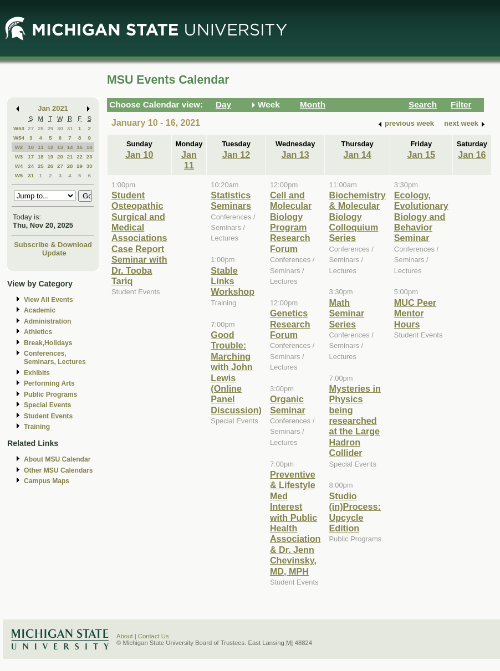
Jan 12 (236, 155)
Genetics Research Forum (290, 324)
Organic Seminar (287, 404)
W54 (18, 138)
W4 (19, 166)
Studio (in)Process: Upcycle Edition (354, 512)
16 (89, 147)
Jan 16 (472, 155)
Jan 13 (295, 155)
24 (31, 166)
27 (31, 128)
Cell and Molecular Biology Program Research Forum (291, 222)
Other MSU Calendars (58, 470)
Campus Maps (46, 481)
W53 (18, 128)
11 (41, 147)
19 (50, 156)
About (124, 636)
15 (79, 147)
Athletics (38, 332)
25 (41, 166)
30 (60, 128)
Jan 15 (421, 155)
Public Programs (50, 394)
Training (37, 427)
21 (70, 156)
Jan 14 (357, 155)
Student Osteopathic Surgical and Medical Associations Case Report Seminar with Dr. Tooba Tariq (139, 238)
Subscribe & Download (53, 244)
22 (79, 156)
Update (54, 253)
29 (50, 128)
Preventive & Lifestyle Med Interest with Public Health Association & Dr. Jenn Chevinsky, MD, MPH (295, 522)
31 (70, 128)
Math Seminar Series (346, 313)
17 (31, 156)
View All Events (48, 300)
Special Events (47, 405)
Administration (47, 321)
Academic (39, 310)
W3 (19, 156)
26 (50, 166)
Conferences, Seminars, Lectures (55, 358)
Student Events (48, 416)
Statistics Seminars (231, 200)
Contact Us (153, 636)
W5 (19, 175)
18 (41, 156)
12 (50, 147)
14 (70, 147)
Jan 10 (139, 155)
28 (41, 128)
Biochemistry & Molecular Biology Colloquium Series (357, 216)
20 (60, 156)
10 (31, 147)
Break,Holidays (48, 343)
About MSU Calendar (57, 459)
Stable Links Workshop (232, 281)
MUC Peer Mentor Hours (415, 313)
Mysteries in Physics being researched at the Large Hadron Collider (354, 420)
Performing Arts (49, 383)
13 (60, 147)
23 (89, 156)
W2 (19, 147)
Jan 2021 (53, 108)
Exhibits (37, 373)
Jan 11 (189, 160)
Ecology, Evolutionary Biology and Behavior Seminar (421, 216)
